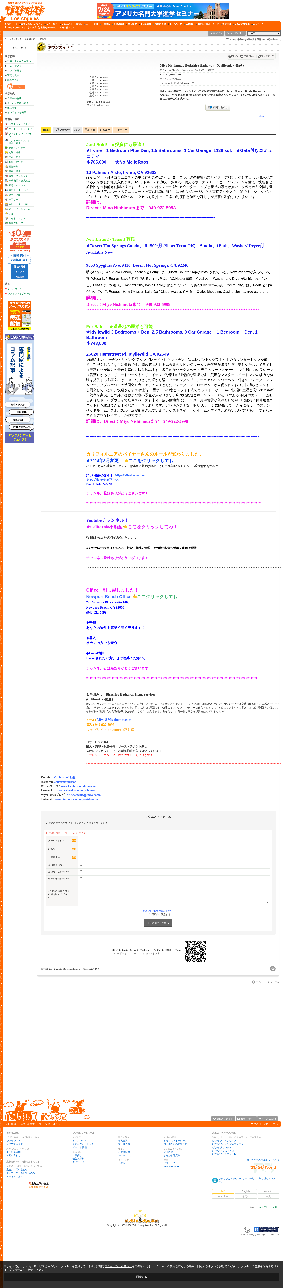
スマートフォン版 (268, 1206)
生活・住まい (16, 157)
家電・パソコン (17, 185)
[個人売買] (131, 24)
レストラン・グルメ (19, 124)
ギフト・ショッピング (20, 129)
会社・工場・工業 (18, 204)
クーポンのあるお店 (18, 103)
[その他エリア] (66, 27)
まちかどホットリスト (84, 1144)
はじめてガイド (14, 1144)
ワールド (8, 39)
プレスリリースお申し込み (20, 1173)
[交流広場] (226, 24)
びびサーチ (169, 1163)
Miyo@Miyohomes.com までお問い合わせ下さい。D (115, 480)
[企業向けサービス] (47, 27)
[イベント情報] (91, 24)
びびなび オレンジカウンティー (229, 1144)
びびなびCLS (13, 1140)
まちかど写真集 (172, 1155)
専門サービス (16, 199)
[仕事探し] (105, 24)
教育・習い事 (16, 162)
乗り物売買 (124, 1144)
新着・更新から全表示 (19, 61)
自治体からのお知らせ (175, 1144)
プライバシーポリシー (51, 1124)
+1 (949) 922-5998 (174, 74)
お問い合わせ (13, 1155)
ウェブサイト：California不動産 (110, 730)
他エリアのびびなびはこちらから (263, 1159)
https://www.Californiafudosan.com (175, 83)
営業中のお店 (14, 98)
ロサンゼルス (39, 39)
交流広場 (168, 1152)
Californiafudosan (65, 781)
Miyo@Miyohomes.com (114, 719)
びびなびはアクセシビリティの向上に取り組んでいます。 (247, 1180)
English (246, 1191)
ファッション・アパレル (20, 134)
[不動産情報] (159, 24)
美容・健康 (15, 171)
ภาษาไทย (223, 1196)
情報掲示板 (78, 1158)
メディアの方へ (14, 1176)
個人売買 (123, 1140)
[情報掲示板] (118, 24)
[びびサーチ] (11, 24)
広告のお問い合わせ (17, 1169)
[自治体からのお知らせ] (31, 24)
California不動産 (64, 777)
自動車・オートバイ (19, 190)
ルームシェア (125, 1155)
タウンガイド (20, 47)
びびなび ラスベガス (223, 1151)
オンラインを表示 (16, 112)
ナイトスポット (17, 218)
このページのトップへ (266, 1124)
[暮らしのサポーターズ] (207, 24)
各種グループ (16, 223)
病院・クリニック (18, 176)
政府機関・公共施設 (19, 180)
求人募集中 (13, 108)
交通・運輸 (15, 152)
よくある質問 (13, 1152)
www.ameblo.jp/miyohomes (84, 794)
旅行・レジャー (17, 147)
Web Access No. (172, 1166)
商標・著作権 (27, 1124)
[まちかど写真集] (241, 24)
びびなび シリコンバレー (225, 1154)
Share (261, 116)
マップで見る (14, 70)
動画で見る (13, 80)
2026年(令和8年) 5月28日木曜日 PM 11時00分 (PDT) (255, 39)
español (268, 1191)
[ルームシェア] (175, 24)
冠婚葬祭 (13, 166)
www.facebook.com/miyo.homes (75, 790)
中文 (268, 1196)
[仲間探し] (189, 24)
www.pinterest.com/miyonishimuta (76, 799)
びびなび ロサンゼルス (224, 1140)
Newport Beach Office (108, 596)
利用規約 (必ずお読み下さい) (158, 910)
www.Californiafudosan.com (79, 786)
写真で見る (13, 75)
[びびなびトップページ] (23, 10)
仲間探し (123, 1163)
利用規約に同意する (159, 914)
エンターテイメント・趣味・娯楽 (20, 141)
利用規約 (11, 1124)
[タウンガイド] (51, 24)
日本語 (223, 1191)
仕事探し (77, 1155)
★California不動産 (104, 526)
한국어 (245, 1196)
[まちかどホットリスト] (71, 24)
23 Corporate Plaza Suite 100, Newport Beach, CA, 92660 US (187, 70)
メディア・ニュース (19, 209)
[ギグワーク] (257, 24)
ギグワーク (78, 1162)
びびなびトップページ (19, 293)
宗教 (11, 213)
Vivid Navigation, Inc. (143, 1225)
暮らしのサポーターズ (175, 1140)
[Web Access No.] (15, 27)
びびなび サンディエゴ (224, 1147)
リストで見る (14, 66)
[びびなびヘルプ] (32, 27)
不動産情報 (124, 1152)
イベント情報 (80, 1147)
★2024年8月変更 (104, 460)
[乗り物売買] (145, 24)
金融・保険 (15, 195)
